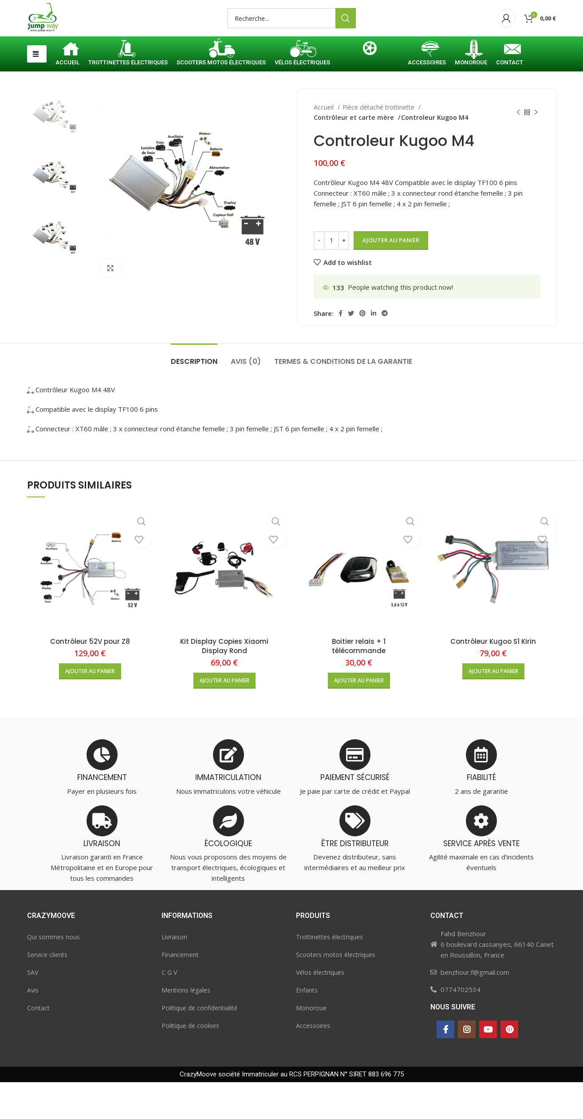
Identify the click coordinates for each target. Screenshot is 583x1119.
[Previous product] (518, 149)
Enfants (307, 1027)
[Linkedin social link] (373, 350)
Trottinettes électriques (329, 973)
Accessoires (313, 1062)
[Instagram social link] (467, 1066)
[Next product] (536, 149)
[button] (37, 90)
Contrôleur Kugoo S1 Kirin (493, 678)
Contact (38, 1044)
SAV (32, 1009)
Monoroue (311, 1044)
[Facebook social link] (340, 350)
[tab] (194, 393)
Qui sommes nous (53, 973)
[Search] (291, 37)
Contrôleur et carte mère (459, 144)
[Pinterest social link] (362, 350)
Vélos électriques (320, 1009)
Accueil (324, 144)
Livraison (174, 973)
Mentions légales (186, 1027)
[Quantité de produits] (331, 277)
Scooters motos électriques (335, 991)
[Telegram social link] (384, 350)
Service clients (47, 991)
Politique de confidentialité (199, 1044)
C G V (169, 1009)
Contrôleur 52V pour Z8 (90, 678)
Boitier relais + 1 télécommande (359, 683)
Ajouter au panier (390, 277)
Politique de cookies (190, 1062)
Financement (180, 991)
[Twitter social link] (351, 350)
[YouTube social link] (488, 1066)
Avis (33, 1027)
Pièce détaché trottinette (379, 144)
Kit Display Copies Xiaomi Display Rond (224, 683)
